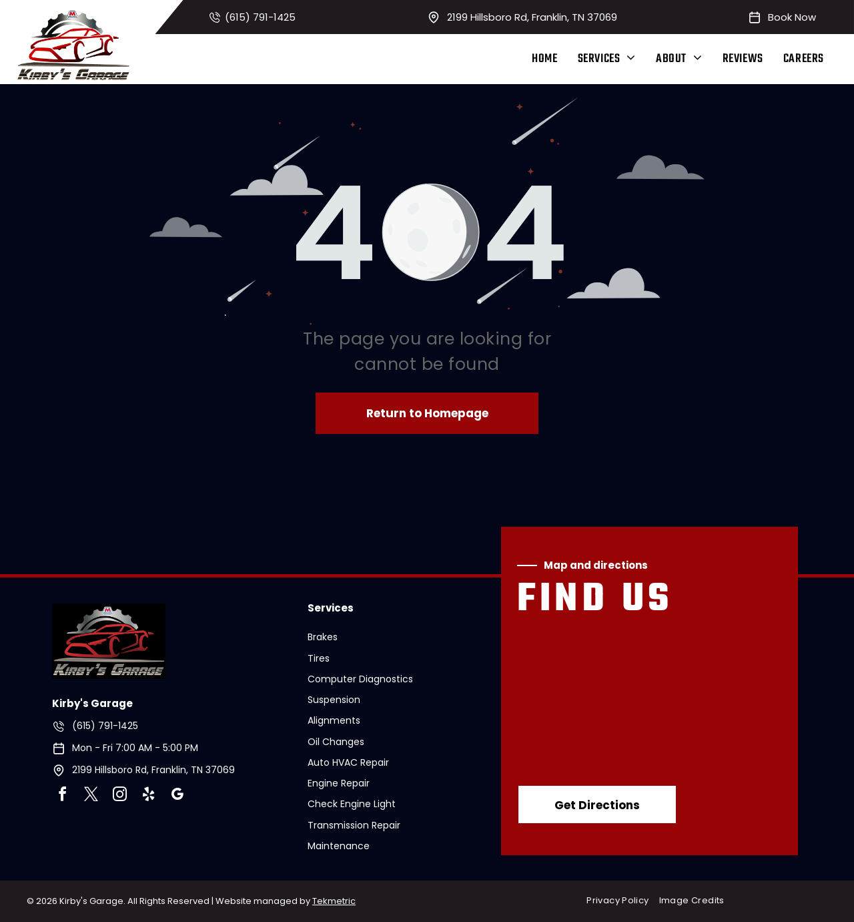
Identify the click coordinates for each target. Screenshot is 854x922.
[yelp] (148, 796)
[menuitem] (544, 59)
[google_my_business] (177, 796)
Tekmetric (334, 901)
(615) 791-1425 (260, 17)
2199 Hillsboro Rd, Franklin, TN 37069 (532, 17)
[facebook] (62, 796)
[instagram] (120, 796)
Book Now (792, 17)
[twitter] (91, 796)
